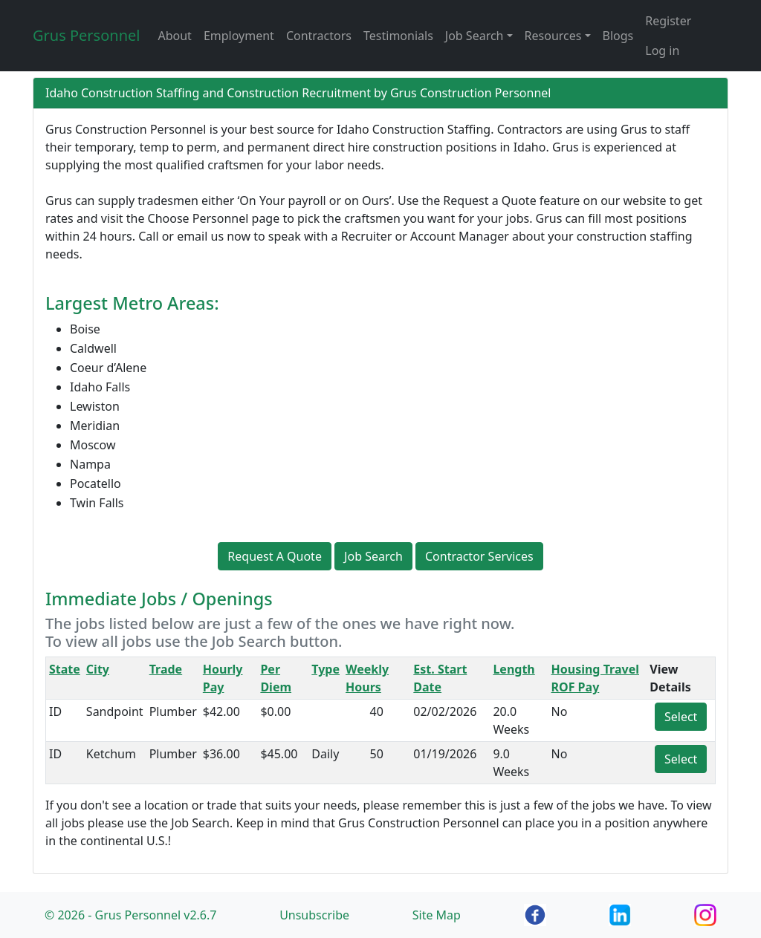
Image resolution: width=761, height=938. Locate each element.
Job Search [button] (474, 35)
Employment (239, 35)
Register (668, 21)
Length (513, 669)
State (64, 669)
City (97, 669)
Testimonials (398, 35)
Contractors (319, 35)
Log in (662, 50)
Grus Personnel (86, 35)
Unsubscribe (314, 915)
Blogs (618, 35)
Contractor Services (479, 556)
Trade (166, 669)
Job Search (373, 556)
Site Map (436, 915)
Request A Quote (274, 556)
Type (325, 669)
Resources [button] (553, 35)
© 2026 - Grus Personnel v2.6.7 (130, 915)
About (174, 35)
